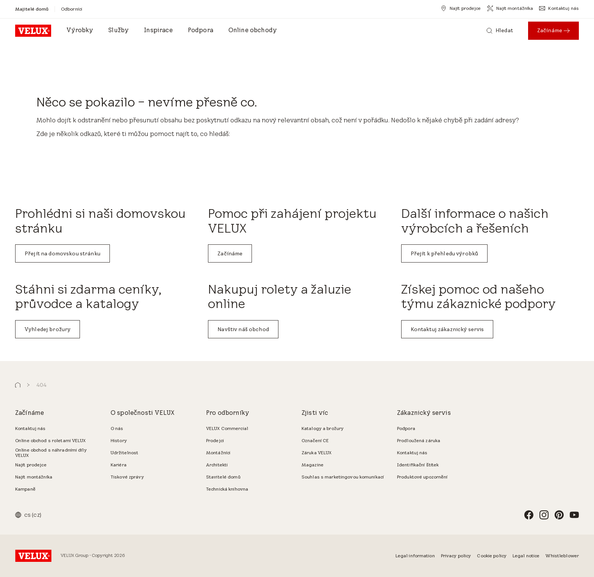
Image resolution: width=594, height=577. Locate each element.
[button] (17, 385)
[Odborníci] (71, 8)
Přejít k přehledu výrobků (444, 253)
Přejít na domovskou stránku (62, 253)
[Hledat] (499, 31)
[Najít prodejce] (461, 8)
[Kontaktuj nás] (559, 8)
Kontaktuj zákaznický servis (447, 329)
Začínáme (229, 253)
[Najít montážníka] (510, 8)
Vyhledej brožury (47, 329)
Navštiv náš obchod (243, 329)
